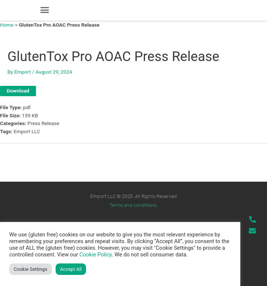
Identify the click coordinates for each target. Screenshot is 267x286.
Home (7, 25)
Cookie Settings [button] (30, 269)
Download (18, 91)
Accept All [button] (71, 269)
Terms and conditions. (134, 205)
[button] (45, 10)
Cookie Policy (95, 254)
